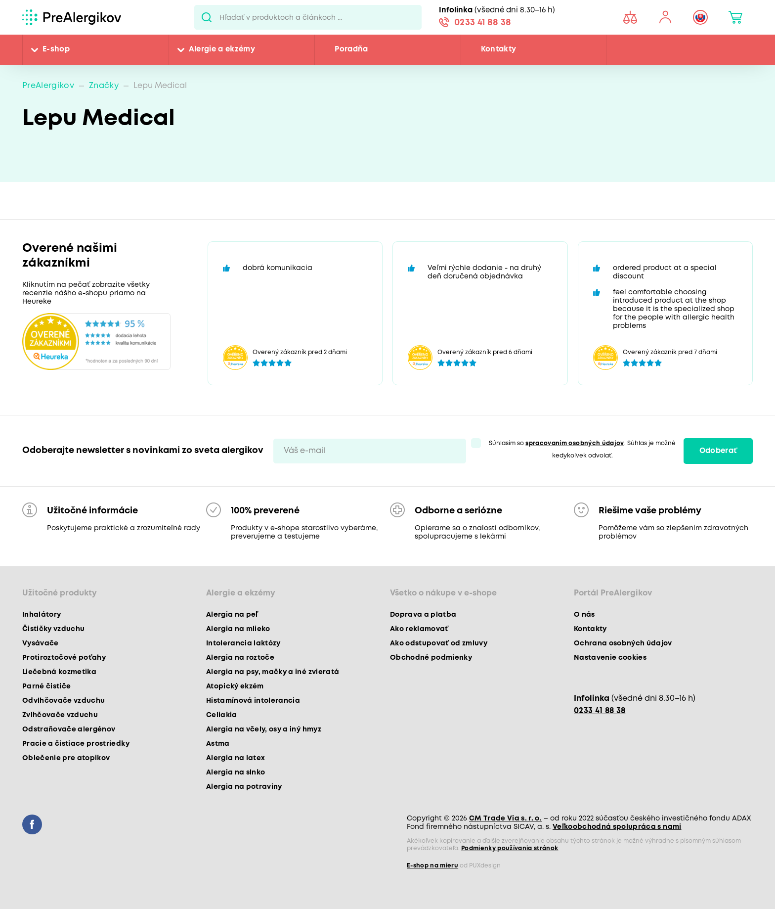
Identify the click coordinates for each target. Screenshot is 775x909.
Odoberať (718, 451)
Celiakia (221, 715)
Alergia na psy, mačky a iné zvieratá (272, 672)
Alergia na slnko (235, 772)
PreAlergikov (48, 86)
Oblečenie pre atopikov (66, 758)
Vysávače (40, 643)
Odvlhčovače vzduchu (63, 701)
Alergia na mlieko (238, 629)
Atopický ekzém (235, 686)
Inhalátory (41, 615)
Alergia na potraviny (244, 787)
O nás (584, 615)
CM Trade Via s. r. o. (505, 818)
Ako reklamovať (419, 629)
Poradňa (351, 49)
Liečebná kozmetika (59, 672)
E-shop (56, 49)
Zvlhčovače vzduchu (60, 715)
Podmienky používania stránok (510, 848)
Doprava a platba (423, 615)
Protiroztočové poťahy (64, 658)
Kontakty (499, 49)
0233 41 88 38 (482, 23)
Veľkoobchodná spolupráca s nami (617, 827)
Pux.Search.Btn (207, 17)
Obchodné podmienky (431, 658)
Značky (104, 86)
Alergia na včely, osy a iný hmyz (263, 729)
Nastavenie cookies (610, 658)
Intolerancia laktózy (243, 643)
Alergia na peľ (232, 615)
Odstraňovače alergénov (68, 729)
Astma (218, 744)
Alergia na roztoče (240, 658)
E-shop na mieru (432, 865)
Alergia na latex (235, 758)
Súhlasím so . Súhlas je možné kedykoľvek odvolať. (582, 449)
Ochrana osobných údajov (623, 643)
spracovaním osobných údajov (574, 443)
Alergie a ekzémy (222, 49)
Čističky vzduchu (53, 629)
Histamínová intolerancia (253, 701)
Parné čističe (46, 686)
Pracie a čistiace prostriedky (75, 744)
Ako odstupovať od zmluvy (438, 643)
